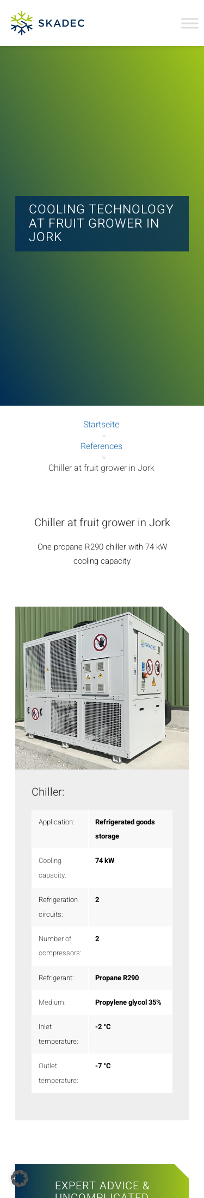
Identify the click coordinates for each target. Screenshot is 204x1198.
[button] (19, 1178)
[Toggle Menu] (190, 23)
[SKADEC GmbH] (52, 23)
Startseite (101, 424)
